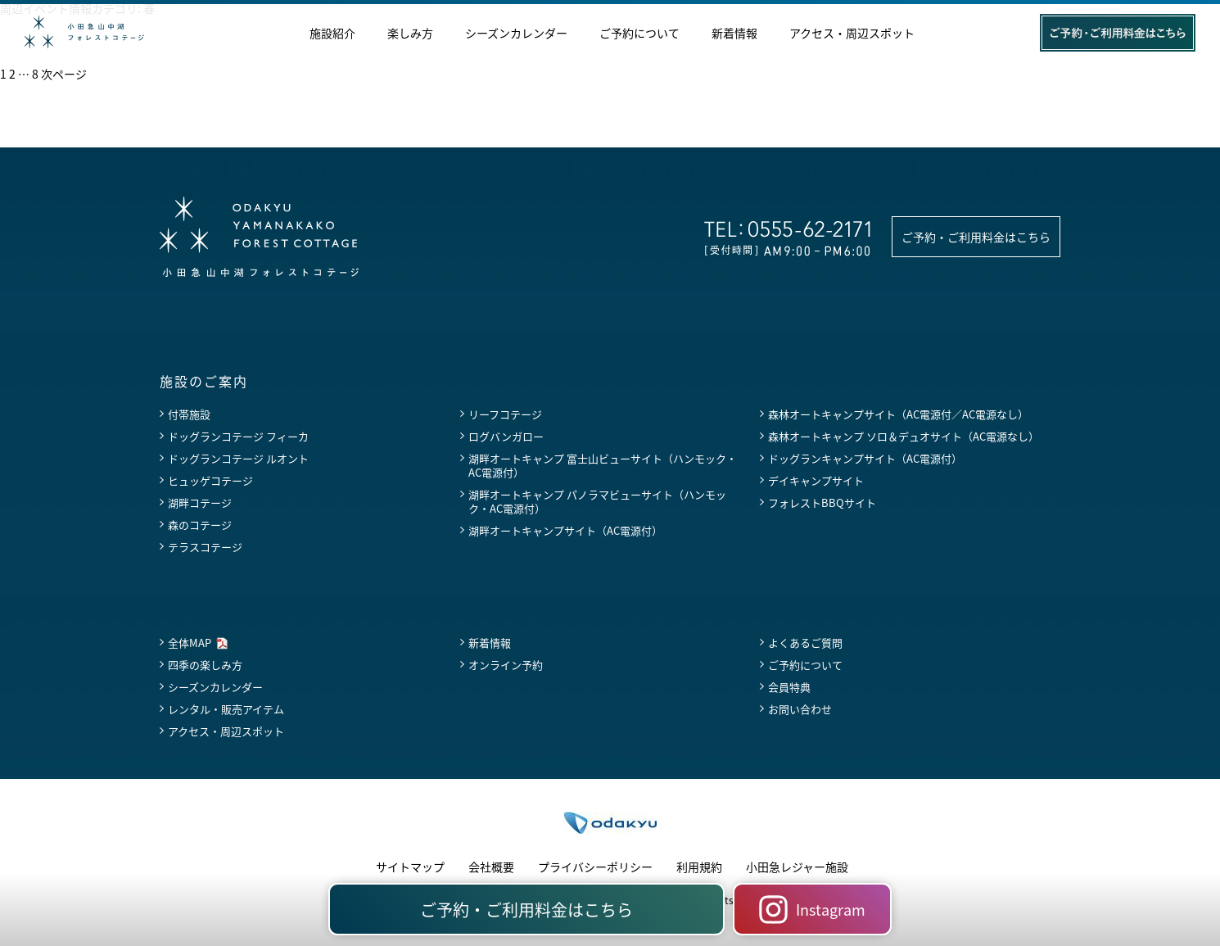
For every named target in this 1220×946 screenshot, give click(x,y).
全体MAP (189, 643)
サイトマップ (410, 866)
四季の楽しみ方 (205, 664)
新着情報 (734, 34)
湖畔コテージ (200, 502)
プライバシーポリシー (595, 866)
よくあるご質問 (805, 642)
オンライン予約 (505, 664)
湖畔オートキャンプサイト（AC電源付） (565, 530)
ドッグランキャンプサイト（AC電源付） (865, 458)
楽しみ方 (410, 34)
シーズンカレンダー (516, 34)
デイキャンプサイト (816, 480)
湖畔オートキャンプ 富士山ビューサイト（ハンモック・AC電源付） (602, 465)
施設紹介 (332, 34)
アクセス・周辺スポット (852, 34)
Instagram (812, 909)
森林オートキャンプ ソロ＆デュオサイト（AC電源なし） (903, 436)
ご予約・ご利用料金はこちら (976, 237)
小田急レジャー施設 (797, 866)
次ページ (64, 74)
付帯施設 (189, 414)
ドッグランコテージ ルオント (238, 458)
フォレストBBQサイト (822, 502)
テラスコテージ (205, 546)
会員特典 (789, 687)
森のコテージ (200, 524)
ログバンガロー (506, 436)
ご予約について (639, 34)
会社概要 (491, 866)
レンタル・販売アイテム (226, 709)
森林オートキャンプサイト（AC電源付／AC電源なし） (898, 414)
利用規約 (699, 866)
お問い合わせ (800, 709)
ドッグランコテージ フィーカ (238, 436)
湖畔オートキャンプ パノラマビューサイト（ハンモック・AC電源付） (597, 501)
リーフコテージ (505, 414)
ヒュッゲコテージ (210, 480)
